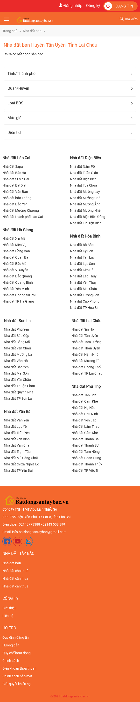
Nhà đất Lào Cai (16, 158)
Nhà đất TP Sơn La (18, 398)
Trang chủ (9, 31)
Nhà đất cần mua (15, 578)
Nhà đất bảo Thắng (16, 198)
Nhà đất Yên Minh (15, 289)
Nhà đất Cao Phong (84, 301)
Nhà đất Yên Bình (17, 439)
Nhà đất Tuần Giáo (84, 173)
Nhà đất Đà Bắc (81, 245)
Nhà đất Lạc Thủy (83, 276)
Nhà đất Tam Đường (86, 342)
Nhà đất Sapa (12, 166)
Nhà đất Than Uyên (85, 348)
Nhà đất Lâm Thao (85, 426)
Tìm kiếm (129, 19)
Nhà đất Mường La (18, 354)
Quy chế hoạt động (16, 653)
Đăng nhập (70, 5)
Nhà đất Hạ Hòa (83, 408)
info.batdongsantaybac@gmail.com (39, 532)
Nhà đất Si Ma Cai (15, 179)
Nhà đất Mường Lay (85, 192)
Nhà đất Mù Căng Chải (21, 458)
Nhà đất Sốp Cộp (16, 336)
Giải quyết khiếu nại (16, 684)
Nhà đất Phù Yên (16, 329)
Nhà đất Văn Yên (16, 420)
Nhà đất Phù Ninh (84, 414)
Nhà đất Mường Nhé (85, 210)
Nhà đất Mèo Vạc (15, 245)
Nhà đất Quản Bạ (15, 257)
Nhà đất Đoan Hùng (86, 458)
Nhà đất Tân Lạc (82, 257)
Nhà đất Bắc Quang (17, 276)
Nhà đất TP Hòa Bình (85, 308)
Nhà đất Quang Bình (17, 282)
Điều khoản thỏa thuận (19, 668)
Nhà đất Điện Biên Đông (87, 217)
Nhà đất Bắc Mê (14, 264)
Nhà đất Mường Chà (85, 198)
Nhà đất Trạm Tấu (17, 452)
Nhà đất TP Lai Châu (86, 373)
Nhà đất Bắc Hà (14, 173)
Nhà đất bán (32, 31)
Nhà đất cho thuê (15, 571)
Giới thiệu (9, 608)
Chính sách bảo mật (17, 676)
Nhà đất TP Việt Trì (85, 470)
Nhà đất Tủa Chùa (83, 185)
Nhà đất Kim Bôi (82, 270)
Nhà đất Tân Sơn (83, 395)
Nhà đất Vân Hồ (16, 361)
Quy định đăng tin (15, 637)
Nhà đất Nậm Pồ (82, 166)
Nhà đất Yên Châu (17, 348)
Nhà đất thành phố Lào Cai (22, 217)
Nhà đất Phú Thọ (86, 386)
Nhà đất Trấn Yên (17, 433)
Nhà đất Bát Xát (14, 185)
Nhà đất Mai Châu (83, 289)
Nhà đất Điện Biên (85, 158)
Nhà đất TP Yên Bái (18, 470)
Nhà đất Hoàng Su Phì (18, 295)
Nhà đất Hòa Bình (85, 236)
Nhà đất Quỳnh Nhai (19, 392)
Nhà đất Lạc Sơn (82, 264)
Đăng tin (118, 6)
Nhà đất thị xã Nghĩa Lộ (21, 464)
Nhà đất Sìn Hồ (82, 329)
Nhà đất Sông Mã (17, 342)
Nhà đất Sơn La (17, 320)
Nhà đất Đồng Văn (16, 251)
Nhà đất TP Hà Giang (18, 301)
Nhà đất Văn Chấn (17, 445)
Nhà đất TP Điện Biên (85, 223)
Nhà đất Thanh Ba (85, 439)
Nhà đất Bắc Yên (16, 367)
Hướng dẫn (10, 645)
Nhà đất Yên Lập (83, 420)
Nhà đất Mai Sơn (16, 373)
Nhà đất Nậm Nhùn (85, 354)
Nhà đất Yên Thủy (83, 282)
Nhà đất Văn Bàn (15, 192)
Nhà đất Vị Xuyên (15, 270)
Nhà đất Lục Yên (16, 426)
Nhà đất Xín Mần (15, 238)
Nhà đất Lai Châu (86, 320)
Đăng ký (93, 5)
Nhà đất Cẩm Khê (84, 401)
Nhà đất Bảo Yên (15, 204)
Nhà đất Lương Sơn (84, 295)
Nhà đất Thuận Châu (19, 386)
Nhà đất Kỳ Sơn (81, 251)
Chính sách (10, 661)
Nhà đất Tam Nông (85, 452)
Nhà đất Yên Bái (17, 411)
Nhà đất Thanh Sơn (85, 445)
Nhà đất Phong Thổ (86, 367)
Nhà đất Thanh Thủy (86, 464)
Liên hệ (7, 616)
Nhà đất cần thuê (15, 586)
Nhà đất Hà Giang (17, 230)
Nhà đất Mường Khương (20, 210)
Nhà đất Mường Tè (85, 361)
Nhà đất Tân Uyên (84, 336)
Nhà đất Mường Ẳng (85, 204)
